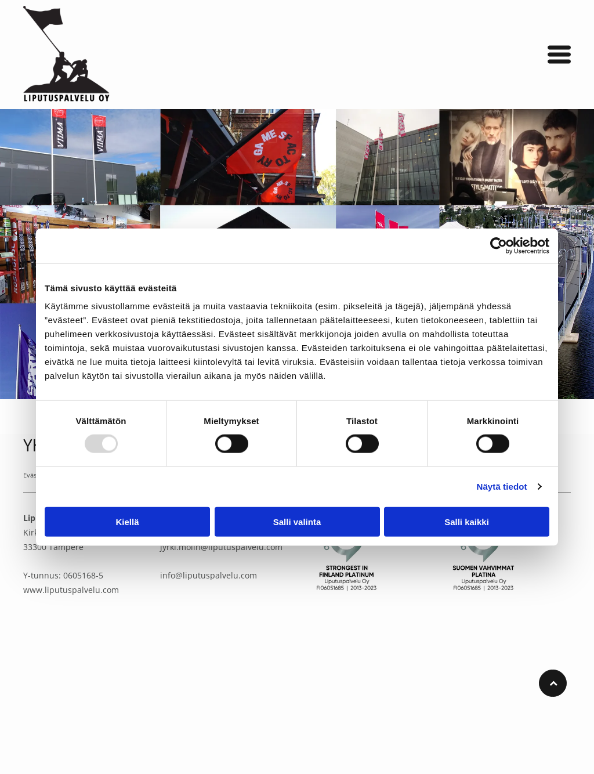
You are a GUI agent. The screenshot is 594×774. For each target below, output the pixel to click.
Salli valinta (297, 521)
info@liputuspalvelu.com (208, 575)
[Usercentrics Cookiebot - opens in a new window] (498, 245)
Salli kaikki (466, 521)
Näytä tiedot (502, 486)
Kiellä (127, 521)
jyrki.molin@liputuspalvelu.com (221, 546)
